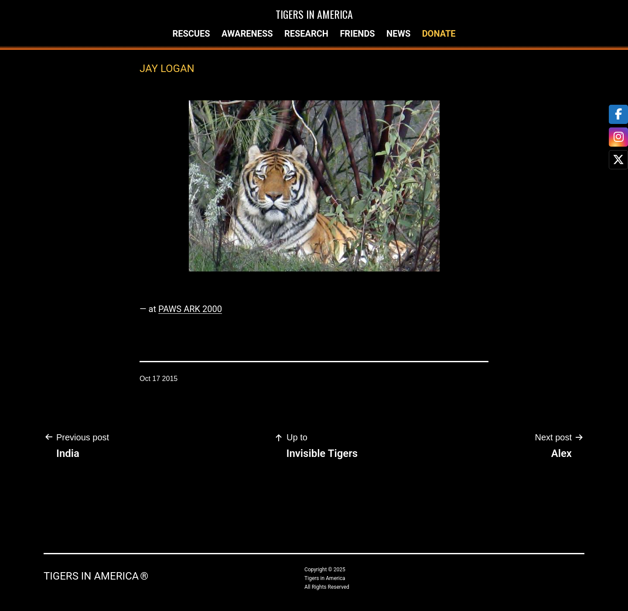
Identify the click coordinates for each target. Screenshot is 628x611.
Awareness (247, 33)
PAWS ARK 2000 (190, 309)
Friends (357, 33)
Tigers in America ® (96, 576)
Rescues (191, 33)
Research (306, 33)
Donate (439, 33)
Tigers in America (314, 14)
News (398, 33)
